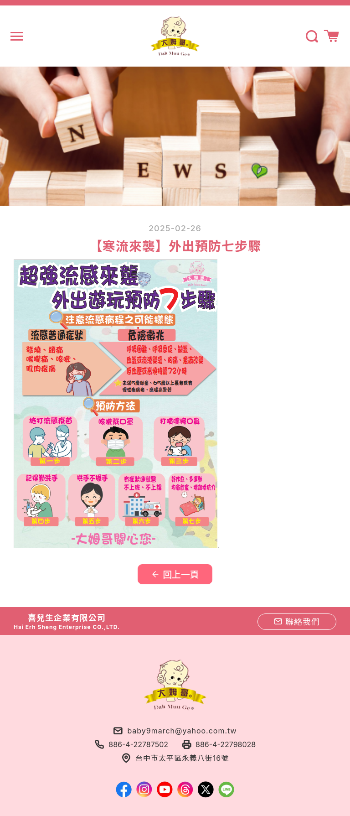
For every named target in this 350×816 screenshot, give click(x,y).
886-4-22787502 (138, 744)
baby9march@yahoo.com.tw (182, 730)
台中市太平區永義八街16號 (182, 758)
